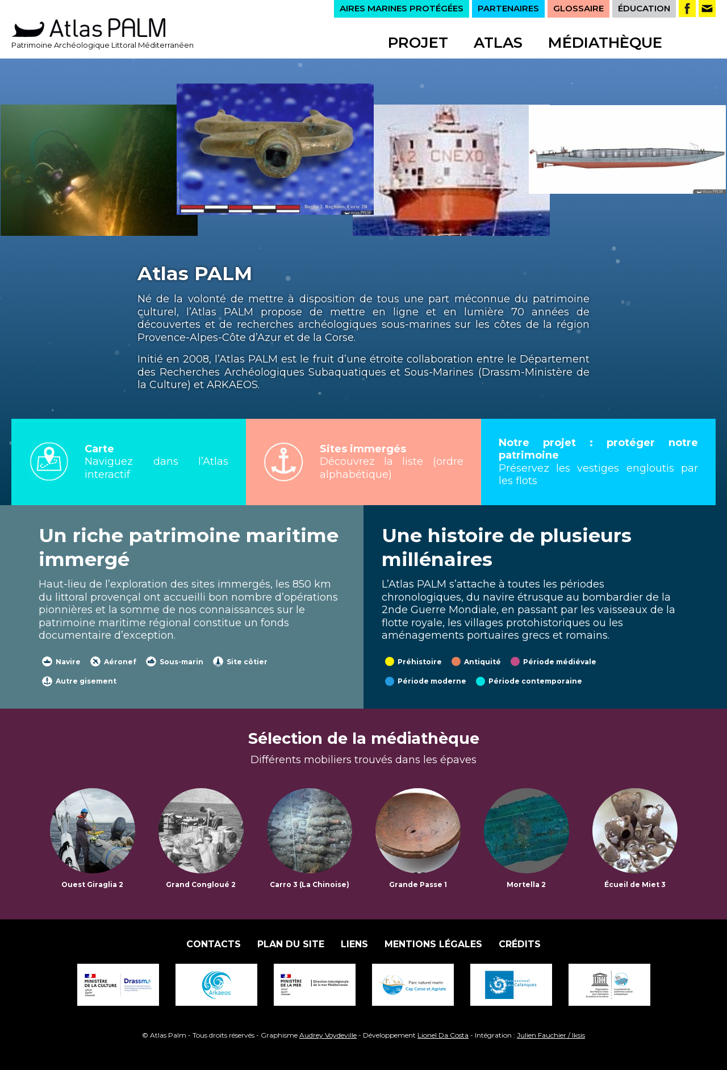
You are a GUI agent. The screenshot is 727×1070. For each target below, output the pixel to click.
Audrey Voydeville (328, 1035)
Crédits (520, 944)
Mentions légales (433, 944)
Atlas (498, 43)
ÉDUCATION (644, 8)
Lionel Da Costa (443, 1035)
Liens (354, 944)
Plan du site (290, 944)
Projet (418, 43)
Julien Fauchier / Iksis (551, 1035)
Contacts (213, 944)
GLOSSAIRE (578, 8)
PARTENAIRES (508, 8)
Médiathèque (605, 43)
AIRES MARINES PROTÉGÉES (401, 8)
